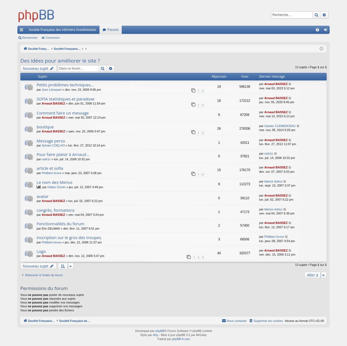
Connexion (53, 37)
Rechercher (30, 37)
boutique (45, 126)
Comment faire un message (63, 113)
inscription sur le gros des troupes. (69, 237)
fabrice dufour (273, 181)
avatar (43, 196)
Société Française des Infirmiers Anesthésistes (62, 30)
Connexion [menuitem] (327, 31)
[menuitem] (317, 30)
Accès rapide (22, 31)
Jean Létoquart (52, 89)
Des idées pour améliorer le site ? (60, 60)
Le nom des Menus (54, 182)
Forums (113, 30)
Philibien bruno (52, 173)
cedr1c (46, 159)
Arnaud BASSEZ (276, 84)
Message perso (51, 140)
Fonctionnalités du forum (60, 223)
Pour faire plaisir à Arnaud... (63, 154)
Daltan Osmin (56, 187)
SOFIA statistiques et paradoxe (65, 99)
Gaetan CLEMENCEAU (280, 126)
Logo (41, 251)
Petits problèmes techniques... (65, 84)
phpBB (159, 330)
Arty (155, 335)
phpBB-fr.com (181, 339)
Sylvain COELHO (53, 145)
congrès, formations (56, 210)
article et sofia (50, 168)
